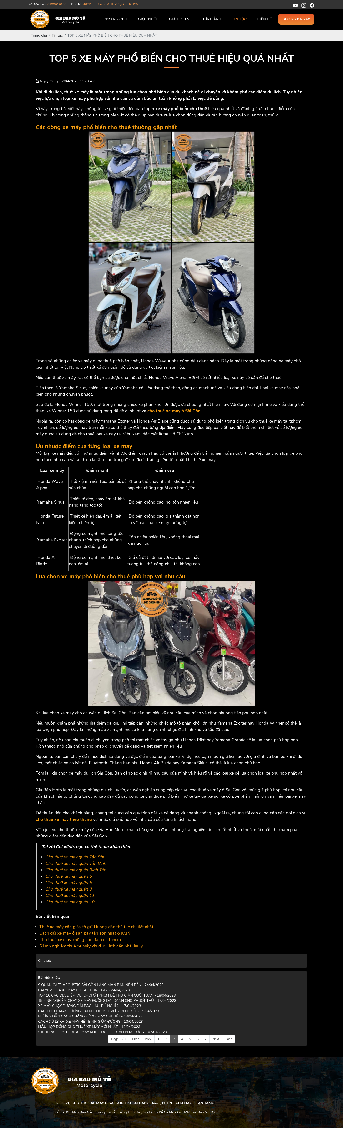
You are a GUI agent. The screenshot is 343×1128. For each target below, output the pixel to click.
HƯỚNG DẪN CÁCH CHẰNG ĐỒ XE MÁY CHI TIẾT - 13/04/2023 (90, 1016)
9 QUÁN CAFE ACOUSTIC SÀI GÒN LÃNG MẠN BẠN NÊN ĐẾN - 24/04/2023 (101, 984)
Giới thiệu (148, 19)
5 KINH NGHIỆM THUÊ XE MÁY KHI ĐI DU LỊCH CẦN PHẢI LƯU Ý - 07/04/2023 (102, 1032)
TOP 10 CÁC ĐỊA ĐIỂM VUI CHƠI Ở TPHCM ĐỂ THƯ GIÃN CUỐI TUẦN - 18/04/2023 (107, 995)
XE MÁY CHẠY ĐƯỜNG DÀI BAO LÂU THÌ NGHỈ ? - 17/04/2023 (89, 1005)
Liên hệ (264, 19)
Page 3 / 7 (118, 1039)
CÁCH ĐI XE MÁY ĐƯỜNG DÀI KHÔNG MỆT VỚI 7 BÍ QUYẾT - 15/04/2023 (98, 1011)
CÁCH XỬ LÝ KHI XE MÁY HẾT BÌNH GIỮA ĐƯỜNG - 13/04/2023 (90, 1021)
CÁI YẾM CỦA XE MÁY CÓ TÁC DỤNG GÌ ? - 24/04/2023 (84, 990)
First (135, 1039)
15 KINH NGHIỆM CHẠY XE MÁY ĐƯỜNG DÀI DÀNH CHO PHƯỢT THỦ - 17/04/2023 (107, 1000)
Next (215, 1039)
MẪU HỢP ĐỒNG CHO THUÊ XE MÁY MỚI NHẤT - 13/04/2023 (89, 1026)
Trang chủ (116, 19)
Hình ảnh (212, 19)
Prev (148, 1039)
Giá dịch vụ (180, 19)
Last (228, 1039)
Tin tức (239, 19)
